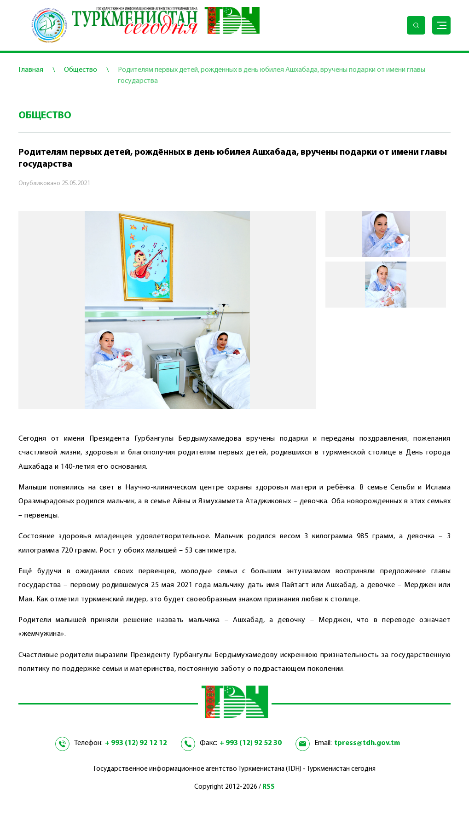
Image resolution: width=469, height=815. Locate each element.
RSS (268, 787)
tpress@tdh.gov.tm (367, 743)
